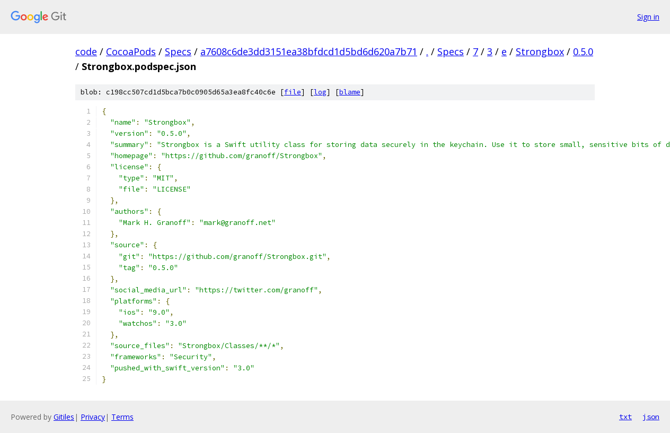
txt (625, 416)
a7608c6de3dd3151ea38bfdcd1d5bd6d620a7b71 (308, 51)
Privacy (93, 417)
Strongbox (540, 51)
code (86, 51)
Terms (122, 417)
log (320, 92)
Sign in (648, 17)
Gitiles (64, 417)
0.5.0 (583, 51)
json (650, 416)
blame (349, 92)
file (292, 92)
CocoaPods (131, 51)
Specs (178, 51)
